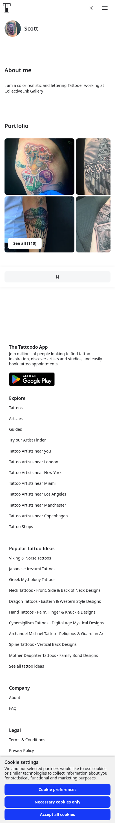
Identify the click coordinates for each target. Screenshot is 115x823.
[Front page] (7, 8)
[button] (39, 166)
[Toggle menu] (104, 8)
